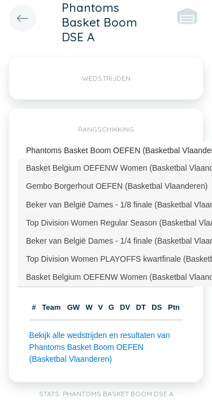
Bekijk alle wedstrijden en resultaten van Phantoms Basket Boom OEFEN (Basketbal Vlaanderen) (99, 347)
